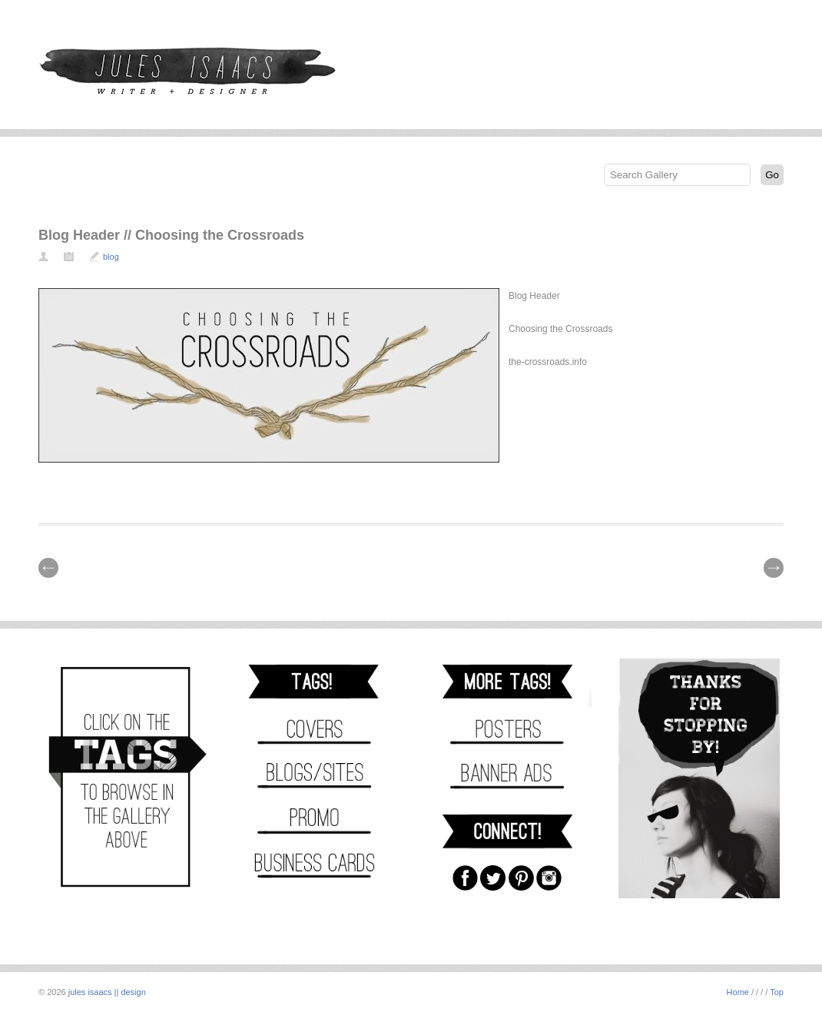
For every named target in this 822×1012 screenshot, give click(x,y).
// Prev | (48, 568)
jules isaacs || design (107, 992)
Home (738, 992)
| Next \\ (774, 568)
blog (111, 256)
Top (777, 992)
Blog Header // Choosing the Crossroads (171, 235)
